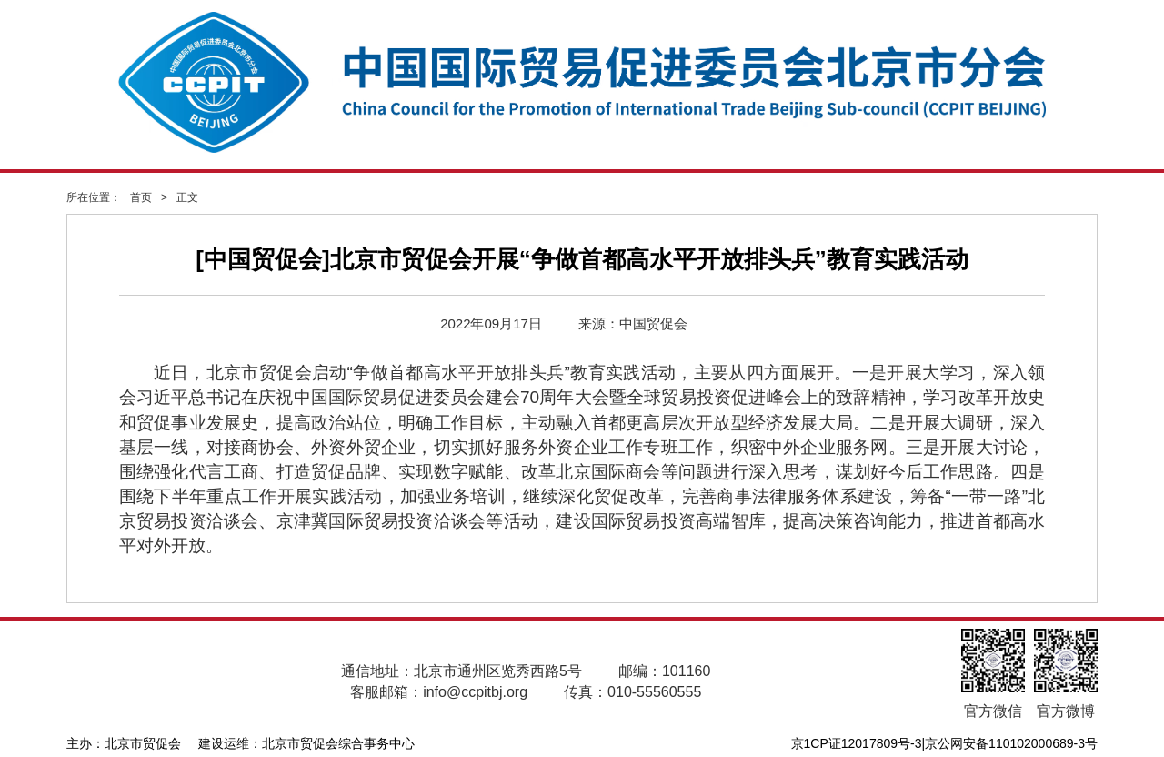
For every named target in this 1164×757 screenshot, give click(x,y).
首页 (141, 197)
